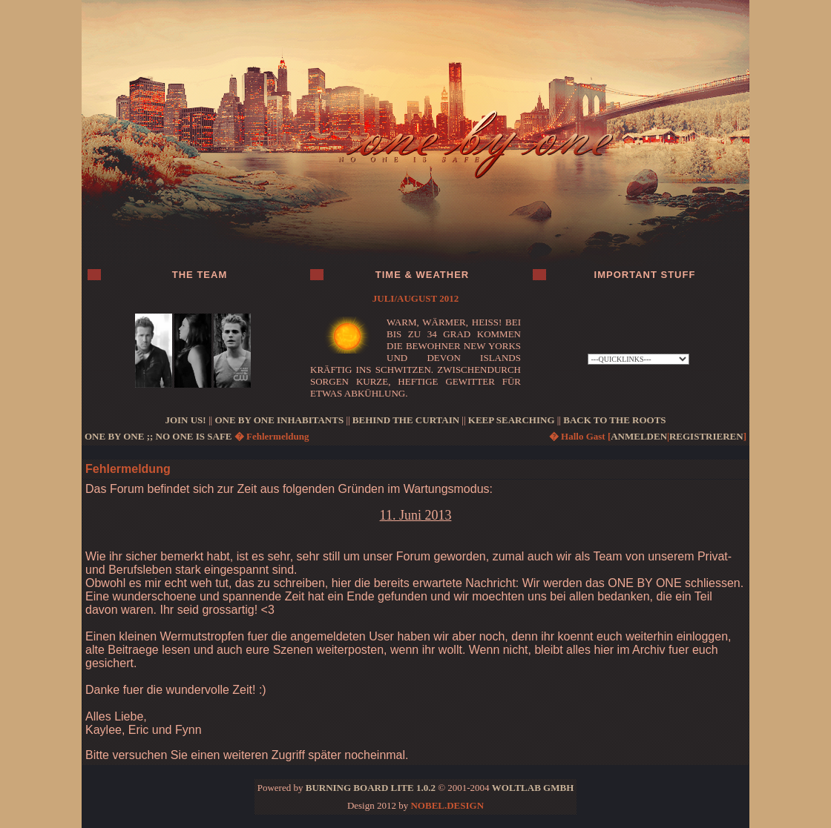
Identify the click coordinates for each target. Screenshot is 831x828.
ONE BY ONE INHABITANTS (279, 419)
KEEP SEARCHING (511, 419)
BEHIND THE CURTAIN (405, 419)
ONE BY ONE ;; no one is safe (158, 436)
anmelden (639, 436)
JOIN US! (185, 419)
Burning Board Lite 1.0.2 (371, 787)
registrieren (706, 436)
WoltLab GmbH (533, 787)
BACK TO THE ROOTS (614, 419)
